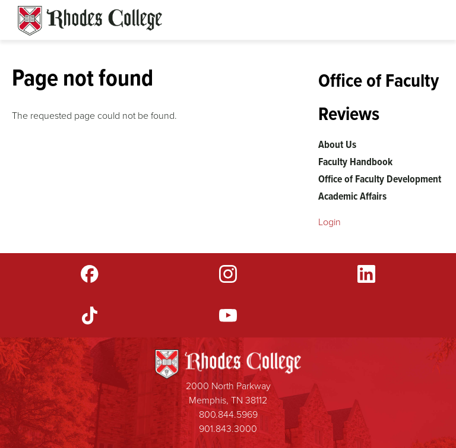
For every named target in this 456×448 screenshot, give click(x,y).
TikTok (90, 315)
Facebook (90, 274)
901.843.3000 (228, 429)
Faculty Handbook (355, 161)
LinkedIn (366, 274)
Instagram (228, 274)
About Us (337, 144)
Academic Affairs (352, 196)
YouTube (228, 315)
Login (329, 222)
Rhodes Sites (90, 21)
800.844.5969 (228, 414)
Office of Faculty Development (379, 179)
